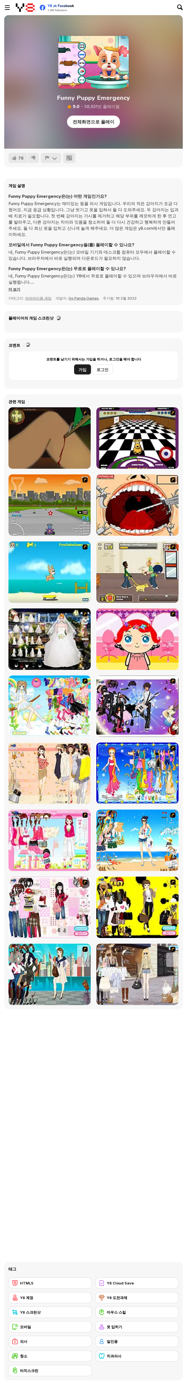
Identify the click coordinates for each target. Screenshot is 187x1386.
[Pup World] (137, 572)
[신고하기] (51, 158)
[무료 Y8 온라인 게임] (25, 7)
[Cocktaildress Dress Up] (49, 773)
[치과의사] (137, 1356)
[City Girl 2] (49, 974)
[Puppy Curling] (137, 438)
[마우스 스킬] (137, 1312)
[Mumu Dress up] (49, 706)
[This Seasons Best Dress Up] (137, 907)
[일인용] (137, 1341)
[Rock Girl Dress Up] (137, 706)
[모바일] (50, 1326)
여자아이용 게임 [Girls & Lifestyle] (38, 298)
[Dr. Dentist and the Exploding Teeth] (137, 505)
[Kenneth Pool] (49, 639)
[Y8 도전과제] (137, 1297)
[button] (14, 289)
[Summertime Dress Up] (137, 840)
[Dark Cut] (49, 438)
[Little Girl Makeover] (137, 639)
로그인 (102, 369)
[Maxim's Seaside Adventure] (49, 572)
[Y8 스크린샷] (50, 1312)
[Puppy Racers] (49, 505)
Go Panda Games (83, 298)
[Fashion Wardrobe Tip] (49, 907)
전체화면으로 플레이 (93, 122)
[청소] (50, 1356)
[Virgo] (137, 773)
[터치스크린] (50, 1370)
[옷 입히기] (137, 1326)
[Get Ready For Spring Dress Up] (137, 974)
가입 (82, 369)
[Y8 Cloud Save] (137, 1283)
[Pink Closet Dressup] (49, 840)
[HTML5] (50, 1283)
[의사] (50, 1341)
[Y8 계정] (50, 1297)
